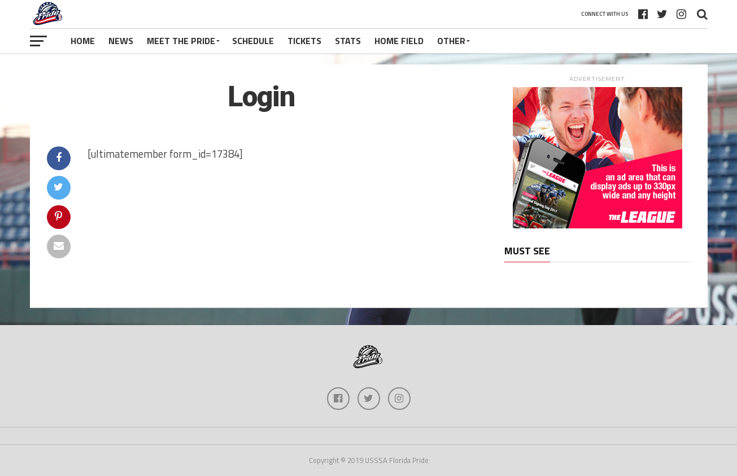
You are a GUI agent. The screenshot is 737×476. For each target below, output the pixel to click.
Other (451, 40)
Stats (348, 40)
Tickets (304, 40)
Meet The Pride (181, 40)
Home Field (399, 40)
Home (83, 40)
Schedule (253, 40)
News (120, 40)
